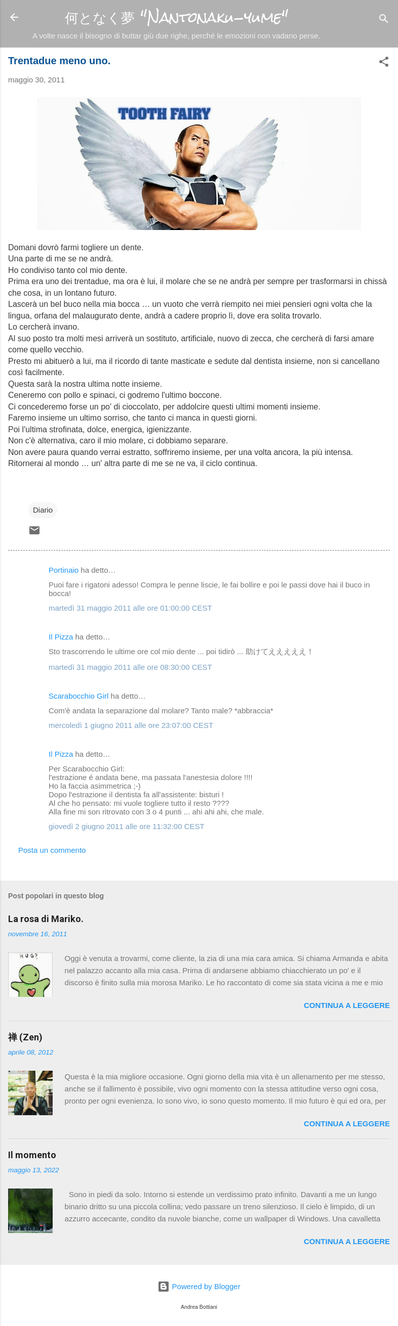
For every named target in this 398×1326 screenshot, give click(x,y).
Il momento (32, 1155)
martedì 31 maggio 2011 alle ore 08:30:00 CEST (130, 667)
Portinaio (63, 570)
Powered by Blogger (198, 1286)
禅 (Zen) (25, 1037)
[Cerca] (384, 20)
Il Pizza (61, 636)
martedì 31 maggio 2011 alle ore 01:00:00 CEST (130, 608)
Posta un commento (52, 850)
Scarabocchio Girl (78, 696)
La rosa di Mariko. (46, 918)
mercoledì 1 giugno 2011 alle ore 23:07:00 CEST (131, 725)
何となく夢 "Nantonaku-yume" (176, 17)
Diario (43, 510)
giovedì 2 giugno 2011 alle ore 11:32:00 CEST (127, 826)
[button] (384, 63)
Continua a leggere (347, 1005)
